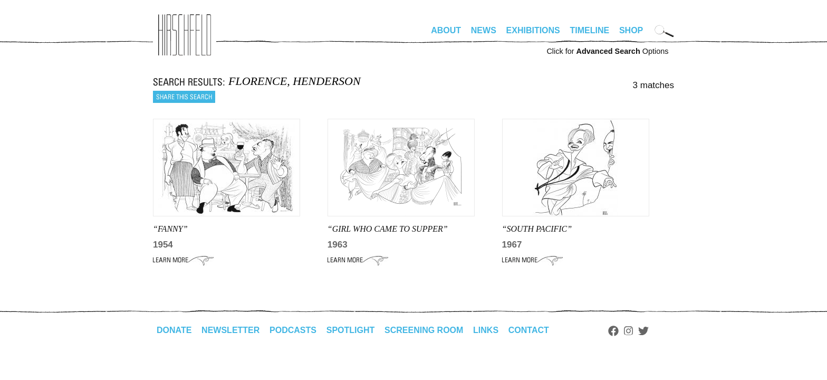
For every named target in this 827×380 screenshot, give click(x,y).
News (483, 30)
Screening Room (423, 330)
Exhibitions (533, 30)
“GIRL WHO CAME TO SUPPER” (388, 228)
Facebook (613, 331)
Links (485, 330)
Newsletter (230, 330)
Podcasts (293, 330)
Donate (174, 330)
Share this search (184, 97)
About (446, 30)
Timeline (590, 30)
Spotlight (350, 330)
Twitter (643, 331)
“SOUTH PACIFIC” (537, 228)
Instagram (628, 331)
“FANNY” (170, 228)
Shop (631, 30)
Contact (528, 330)
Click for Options (607, 51)
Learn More (183, 260)
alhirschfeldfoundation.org (184, 34)
